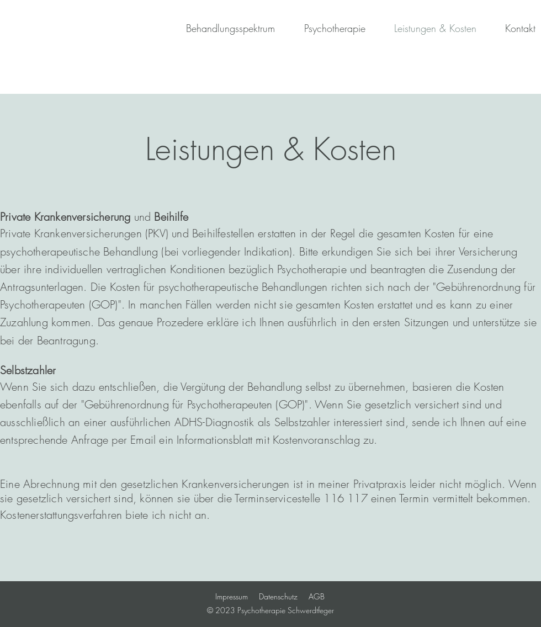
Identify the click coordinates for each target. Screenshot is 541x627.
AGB (317, 596)
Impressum (231, 596)
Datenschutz (278, 596)
